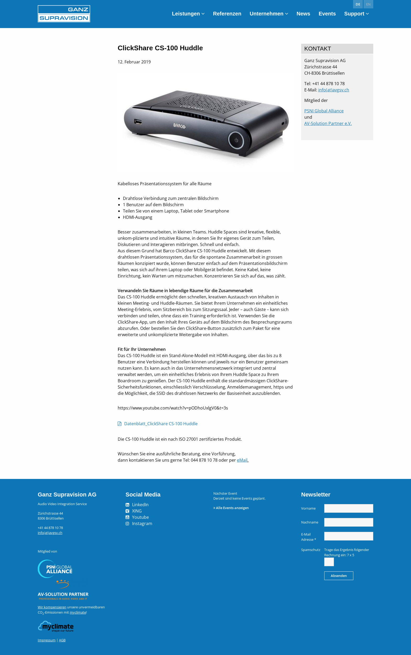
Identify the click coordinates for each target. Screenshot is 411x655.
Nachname (309, 522)
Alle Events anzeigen (232, 507)
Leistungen (186, 14)
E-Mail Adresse (308, 537)
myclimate (78, 612)
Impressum (47, 640)
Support (354, 14)
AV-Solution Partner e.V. (328, 123)
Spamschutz (310, 549)
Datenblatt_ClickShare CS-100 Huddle (161, 424)
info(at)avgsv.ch (333, 90)
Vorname (308, 508)
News (303, 14)
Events (327, 14)
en (368, 4)
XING (137, 511)
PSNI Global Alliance (324, 111)
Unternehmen (267, 14)
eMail (242, 460)
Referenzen (227, 14)
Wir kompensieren (52, 607)
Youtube (140, 517)
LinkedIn (140, 504)
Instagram (142, 523)
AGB (62, 640)
